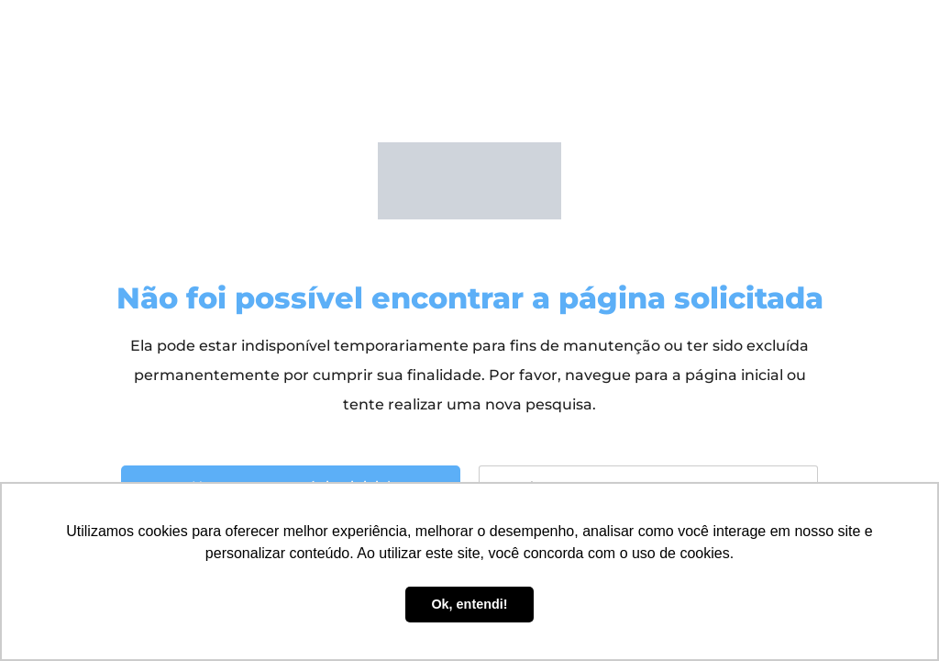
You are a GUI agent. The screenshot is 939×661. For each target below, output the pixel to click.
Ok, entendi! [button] (469, 604)
